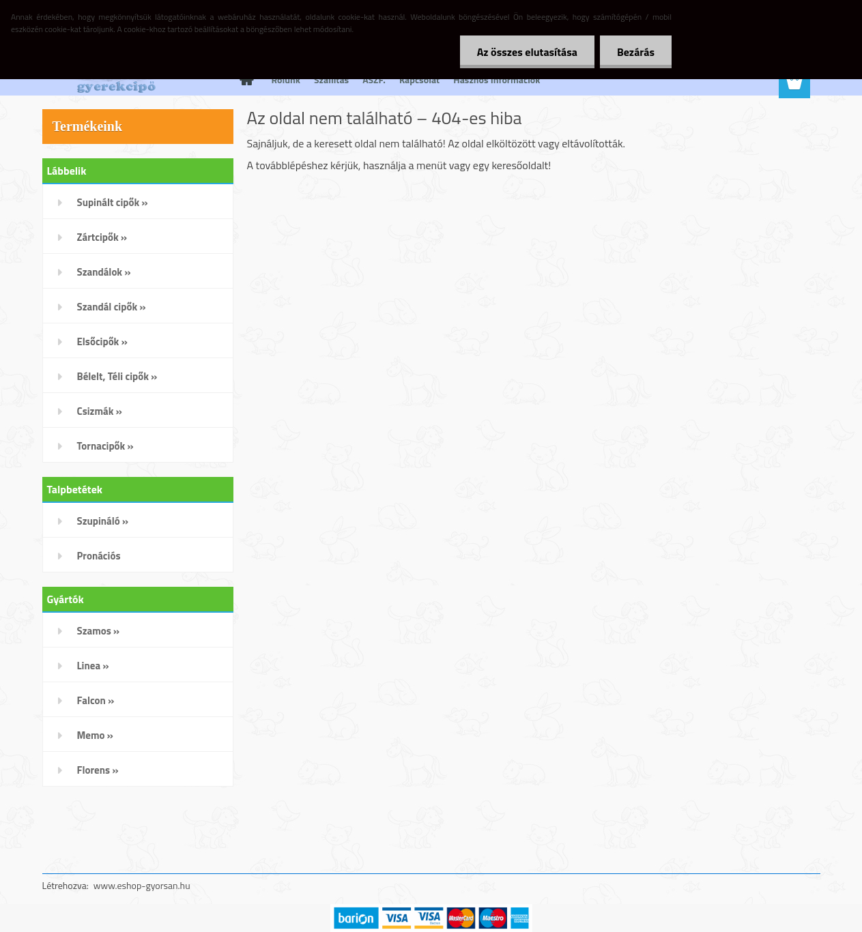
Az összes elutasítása (527, 52)
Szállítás (331, 79)
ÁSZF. (374, 79)
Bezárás (636, 52)
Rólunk (286, 79)
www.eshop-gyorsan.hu (142, 885)
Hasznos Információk (496, 79)
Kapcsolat (419, 79)
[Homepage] (245, 80)
